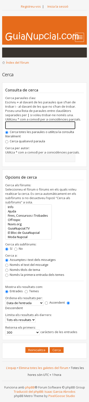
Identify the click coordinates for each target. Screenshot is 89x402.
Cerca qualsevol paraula (25, 141)
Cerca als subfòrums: (20, 244)
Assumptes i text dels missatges (30, 260)
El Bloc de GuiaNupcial (28, 232)
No (18, 248)
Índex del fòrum (17, 62)
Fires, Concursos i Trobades (28, 215)
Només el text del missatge (26, 265)
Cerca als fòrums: (18, 185)
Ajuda (28, 211)
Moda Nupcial (28, 237)
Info (28, 207)
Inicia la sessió (57, 6)
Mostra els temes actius (17, 52)
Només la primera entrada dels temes (34, 275)
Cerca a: (11, 255)
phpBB (30, 387)
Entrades (14, 291)
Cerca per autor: (17, 148)
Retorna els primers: (20, 327)
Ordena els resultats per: (23, 298)
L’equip (11, 368)
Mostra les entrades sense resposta (8, 52)
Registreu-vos (31, 6)
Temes (32, 291)
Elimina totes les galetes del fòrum (43, 368)
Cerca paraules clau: (20, 98)
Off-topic (28, 220)
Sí (8, 248)
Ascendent (55, 302)
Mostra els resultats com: (24, 287)
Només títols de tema (22, 270)
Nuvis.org (28, 224)
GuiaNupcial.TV (28, 228)
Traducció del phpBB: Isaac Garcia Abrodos (44, 391)
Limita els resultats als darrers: (28, 315)
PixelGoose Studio (61, 396)
